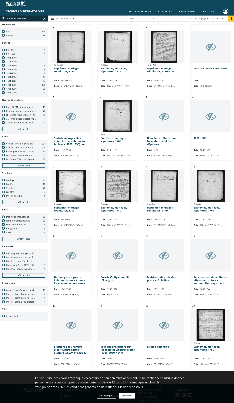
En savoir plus (106, 395)
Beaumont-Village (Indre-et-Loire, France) (26, 159)
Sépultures (11, 188)
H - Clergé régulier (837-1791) (21, 114)
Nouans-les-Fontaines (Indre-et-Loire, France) (28, 155)
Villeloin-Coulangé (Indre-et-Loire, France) (27, 147)
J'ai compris (127, 395)
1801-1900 (11, 88)
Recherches (165, 11)
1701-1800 (11, 84)
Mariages (11, 180)
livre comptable (14, 195)
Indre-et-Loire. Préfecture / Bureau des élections (30, 294)
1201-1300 (11, 65)
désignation (12, 228)
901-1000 (10, 53)
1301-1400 (11, 69)
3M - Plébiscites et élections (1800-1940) (26, 118)
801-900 (10, 50)
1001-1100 (11, 57)
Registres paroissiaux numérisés (22, 111)
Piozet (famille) (13, 316)
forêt (8, 232)
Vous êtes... (209, 11)
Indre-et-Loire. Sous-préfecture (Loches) (26, 301)
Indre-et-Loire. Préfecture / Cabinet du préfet (28, 297)
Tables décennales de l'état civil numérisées (28, 122)
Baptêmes (11, 184)
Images (9, 35)
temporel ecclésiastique (18, 220)
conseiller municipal (16, 224)
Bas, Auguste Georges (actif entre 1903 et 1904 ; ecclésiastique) (37, 253)
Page (132, 18)
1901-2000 (11, 92)
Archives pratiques (140, 11)
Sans (8, 31)
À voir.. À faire (187, 11)
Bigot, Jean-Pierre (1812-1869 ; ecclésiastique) (29, 265)
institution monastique (17, 216)
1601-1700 (11, 81)
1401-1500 (11, 73)
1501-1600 (11, 77)
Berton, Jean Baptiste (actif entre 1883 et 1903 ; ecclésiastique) (37, 257)
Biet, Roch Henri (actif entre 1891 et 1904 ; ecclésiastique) (35, 261)
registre (10, 191)
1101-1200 (11, 61)
